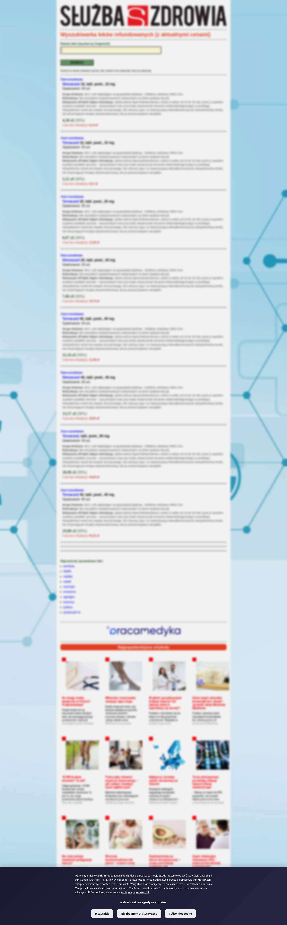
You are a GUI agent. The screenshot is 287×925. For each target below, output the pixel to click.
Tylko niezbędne (180, 914)
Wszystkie (102, 914)
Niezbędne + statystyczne (139, 914)
